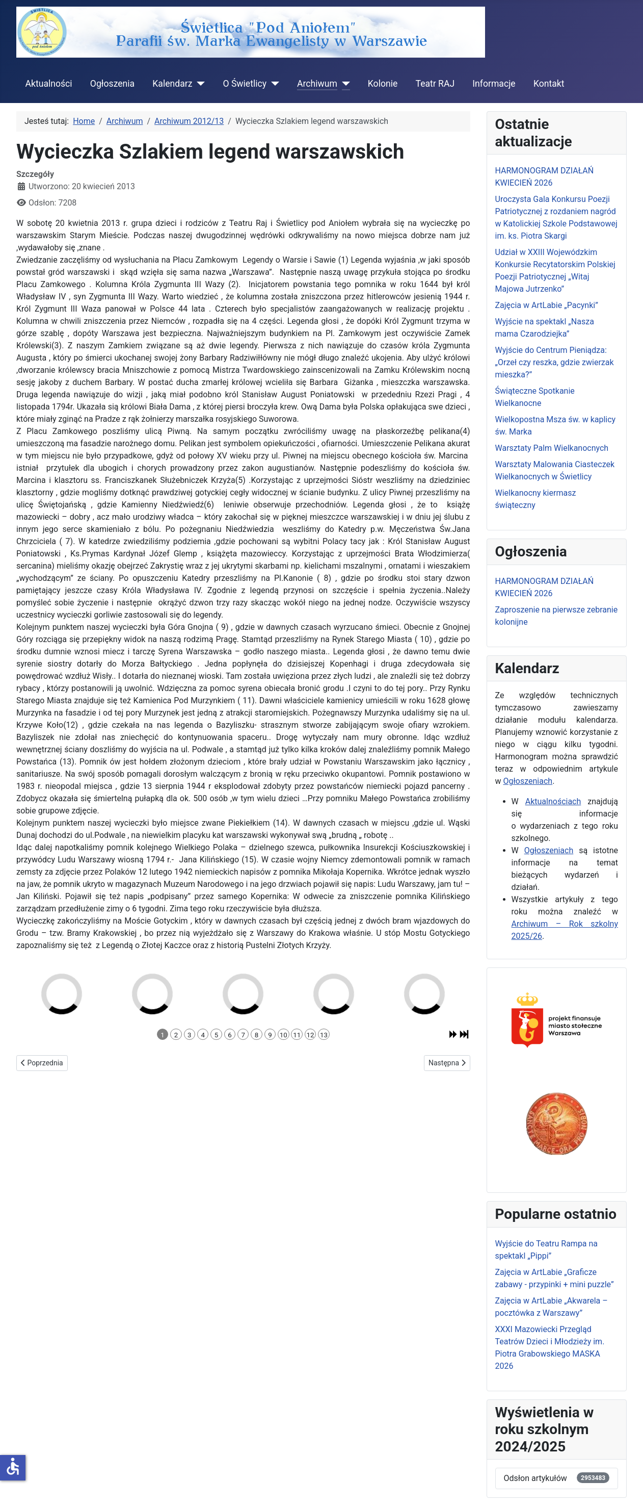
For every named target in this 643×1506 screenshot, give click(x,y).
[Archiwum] (343, 83)
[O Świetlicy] (272, 83)
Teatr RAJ (434, 84)
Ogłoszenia (112, 84)
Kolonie (382, 84)
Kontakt (549, 84)
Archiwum (317, 84)
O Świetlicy (244, 84)
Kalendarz (172, 84)
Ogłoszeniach (528, 781)
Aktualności (48, 84)
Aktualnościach (553, 801)
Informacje (493, 84)
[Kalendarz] (198, 83)
